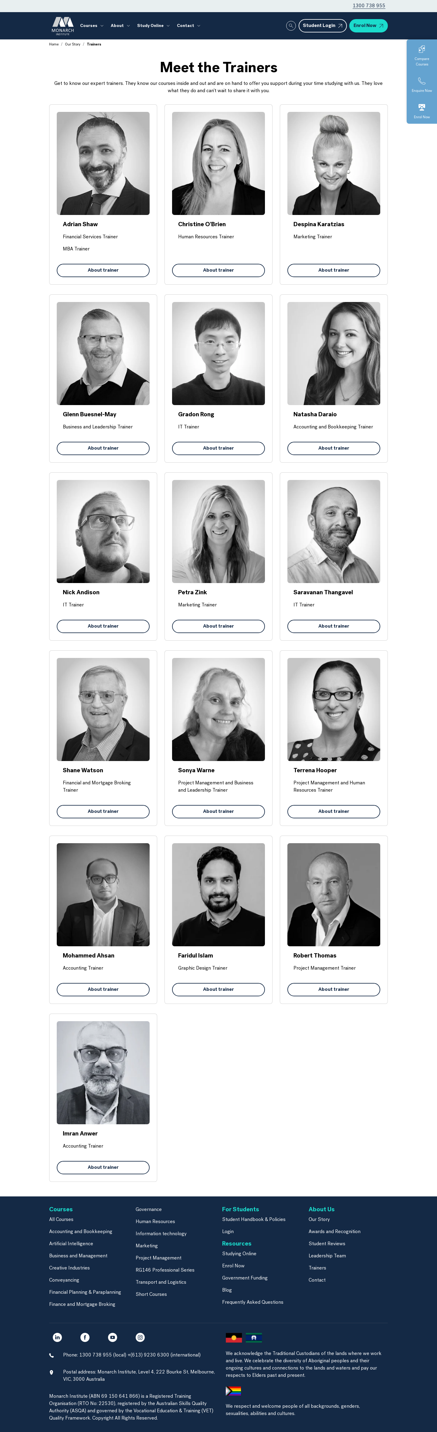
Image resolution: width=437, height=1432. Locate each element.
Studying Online (239, 1254)
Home (54, 44)
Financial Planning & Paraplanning (85, 1292)
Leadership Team (327, 1256)
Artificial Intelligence (71, 1244)
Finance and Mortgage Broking (82, 1304)
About (117, 26)
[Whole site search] (291, 26)
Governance (149, 1209)
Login (228, 1231)
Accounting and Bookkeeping (80, 1231)
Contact (185, 26)
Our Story (72, 44)
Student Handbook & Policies (254, 1219)
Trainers (317, 1268)
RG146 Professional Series (165, 1270)
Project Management (158, 1258)
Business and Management (78, 1256)
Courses (88, 26)
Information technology (161, 1234)
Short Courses (151, 1294)
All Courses (61, 1219)
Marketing (147, 1246)
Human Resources (155, 1221)
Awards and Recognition (335, 1231)
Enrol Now (233, 1266)
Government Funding (245, 1278)
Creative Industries (69, 1268)
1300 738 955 (369, 6)
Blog (227, 1290)
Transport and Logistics (161, 1282)
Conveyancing (64, 1280)
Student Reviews (327, 1244)
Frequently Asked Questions (252, 1302)
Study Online (150, 26)
